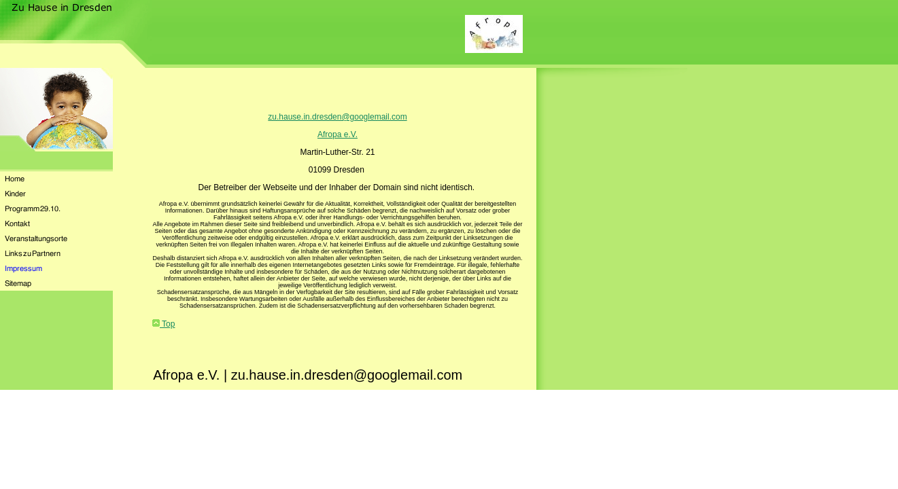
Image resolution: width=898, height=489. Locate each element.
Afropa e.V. (337, 134)
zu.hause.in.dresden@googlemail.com (337, 117)
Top (163, 324)
